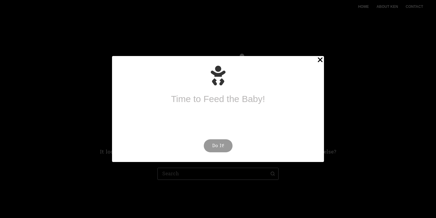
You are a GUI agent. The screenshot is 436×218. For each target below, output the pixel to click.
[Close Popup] (320, 61)
